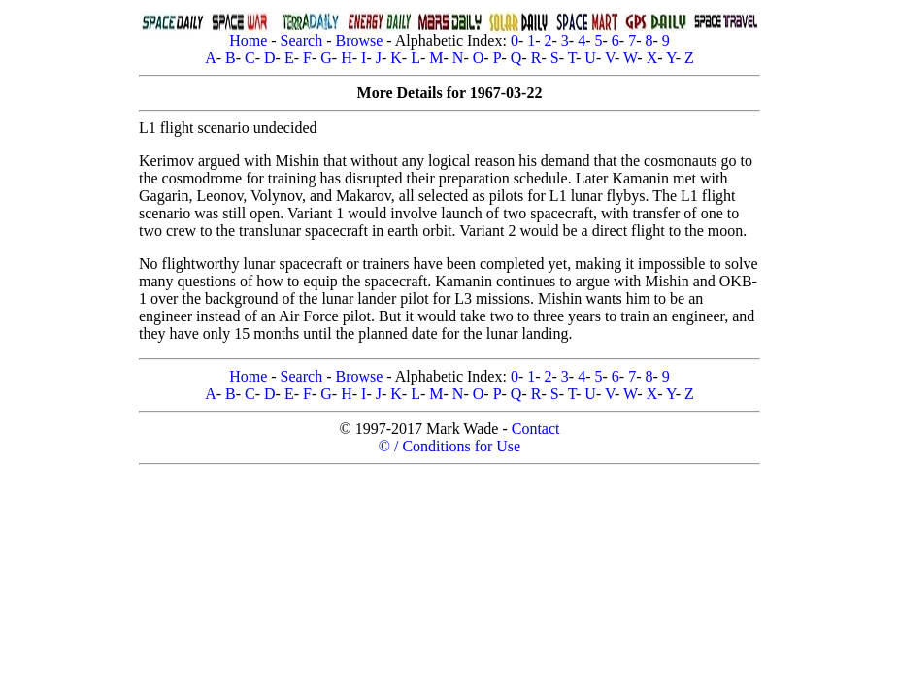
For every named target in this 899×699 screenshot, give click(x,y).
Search (302, 40)
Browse (359, 40)
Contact (536, 428)
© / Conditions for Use (449, 446)
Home (248, 40)
